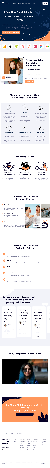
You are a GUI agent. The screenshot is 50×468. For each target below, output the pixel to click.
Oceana (28, 451)
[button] (43, 304)
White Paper (35, 441)
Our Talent (14, 3)
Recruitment (16, 444)
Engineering (22, 441)
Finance (21, 445)
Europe (28, 443)
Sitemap (35, 447)
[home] (6, 3)
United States (29, 441)
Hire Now (45, 3)
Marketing (22, 447)
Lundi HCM (16, 448)
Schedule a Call (30, 81)
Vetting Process (27, 3)
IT (20, 449)
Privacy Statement (43, 463)
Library (34, 443)
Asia (27, 447)
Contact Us (44, 442)
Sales (21, 443)
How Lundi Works (21, 3)
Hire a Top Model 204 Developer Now (11, 32)
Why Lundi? (34, 3)
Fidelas (15, 451)
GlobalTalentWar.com (37, 449)
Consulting (16, 446)
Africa (28, 449)
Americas (29, 445)
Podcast (34, 445)
